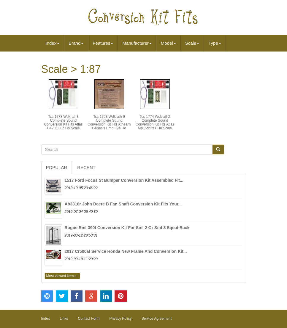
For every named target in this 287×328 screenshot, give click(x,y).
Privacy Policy (121, 318)
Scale (192, 43)
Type (214, 43)
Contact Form (89, 318)
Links (64, 318)
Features (103, 43)
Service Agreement (157, 318)
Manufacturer (136, 43)
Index (53, 43)
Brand (76, 43)
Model (168, 43)
